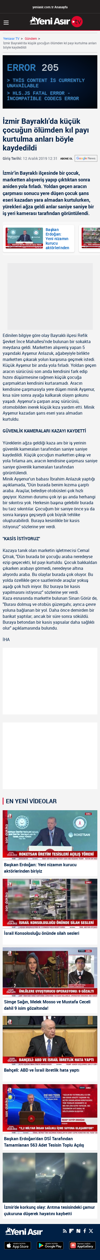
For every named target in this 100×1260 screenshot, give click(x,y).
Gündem (31, 38)
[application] (50, 82)
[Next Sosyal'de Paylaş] (78, 1231)
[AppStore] (17, 1245)
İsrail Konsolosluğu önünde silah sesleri (41, 933)
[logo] (24, 1231)
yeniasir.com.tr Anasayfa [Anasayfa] (50, 7)
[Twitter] (91, 1231)
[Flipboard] (71, 1231)
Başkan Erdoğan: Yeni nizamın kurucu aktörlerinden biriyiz (57, 238)
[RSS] (65, 1231)
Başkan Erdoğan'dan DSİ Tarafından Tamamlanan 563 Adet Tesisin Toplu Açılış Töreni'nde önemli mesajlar (44, 1142)
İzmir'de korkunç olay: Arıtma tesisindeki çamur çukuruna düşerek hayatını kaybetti (49, 1210)
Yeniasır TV (11, 38)
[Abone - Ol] (86, 158)
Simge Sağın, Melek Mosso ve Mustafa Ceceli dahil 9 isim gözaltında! (47, 1005)
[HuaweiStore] (82, 1245)
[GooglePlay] (50, 1245)
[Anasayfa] (56, 21)
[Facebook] (84, 1231)
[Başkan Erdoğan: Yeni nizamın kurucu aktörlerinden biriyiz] (24, 238)
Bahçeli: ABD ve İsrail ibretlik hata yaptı (41, 1070)
